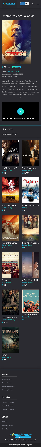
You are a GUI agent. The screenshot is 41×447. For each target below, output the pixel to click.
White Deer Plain (9, 205)
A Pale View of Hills (30, 280)
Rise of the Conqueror (11, 243)
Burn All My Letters (30, 243)
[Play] (7, 118)
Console (5, 429)
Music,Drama (6, 282)
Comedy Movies (7, 390)
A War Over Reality (30, 205)
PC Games (5, 422)
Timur (4, 355)
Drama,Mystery (27, 170)
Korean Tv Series (8, 409)
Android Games (7, 425)
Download (16, 67)
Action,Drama (6, 357)
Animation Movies (8, 386)
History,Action (7, 245)
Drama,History (7, 170)
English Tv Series (8, 402)
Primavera (6, 280)
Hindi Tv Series (7, 406)
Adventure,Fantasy (8, 320)
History (10, 71)
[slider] (17, 118)
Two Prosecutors (29, 168)
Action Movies (7, 379)
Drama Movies (7, 383)
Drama (16, 71)
